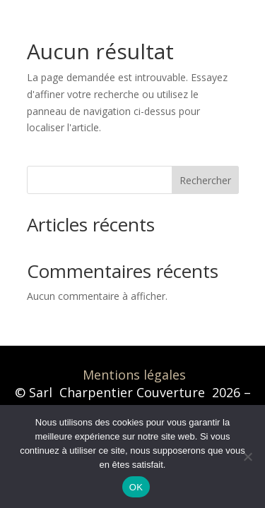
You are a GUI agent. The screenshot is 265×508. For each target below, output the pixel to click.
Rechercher (205, 180)
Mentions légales (134, 374)
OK (136, 487)
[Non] (247, 456)
